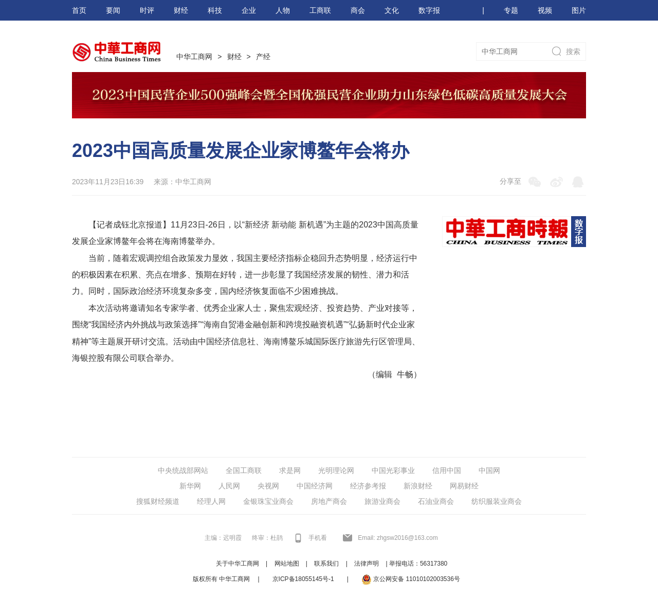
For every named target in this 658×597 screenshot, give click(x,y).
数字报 (429, 10)
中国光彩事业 (393, 470)
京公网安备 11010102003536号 (410, 579)
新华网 (190, 486)
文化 (392, 10)
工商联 (320, 10)
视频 (545, 10)
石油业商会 (436, 501)
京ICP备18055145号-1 (303, 579)
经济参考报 (368, 486)
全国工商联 (244, 470)
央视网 (268, 486)
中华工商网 (194, 56)
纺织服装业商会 (496, 501)
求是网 (290, 470)
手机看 (317, 537)
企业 (249, 10)
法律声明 (366, 563)
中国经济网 (315, 486)
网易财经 (464, 486)
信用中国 (446, 470)
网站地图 (287, 563)
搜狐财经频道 (157, 501)
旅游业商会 (382, 501)
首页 (79, 10)
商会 (358, 10)
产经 (263, 56)
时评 (147, 10)
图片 (579, 10)
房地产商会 (329, 501)
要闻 (113, 10)
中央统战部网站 (183, 470)
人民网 (229, 486)
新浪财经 (418, 486)
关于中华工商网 (237, 563)
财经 (181, 10)
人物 (283, 10)
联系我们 (326, 563)
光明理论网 (336, 470)
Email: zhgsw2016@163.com (398, 537)
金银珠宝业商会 (268, 501)
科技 (215, 10)
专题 (511, 10)
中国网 (489, 470)
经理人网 (211, 501)
